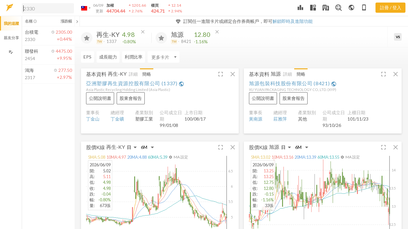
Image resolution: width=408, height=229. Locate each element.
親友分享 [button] (11, 37)
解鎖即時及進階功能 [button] (293, 21)
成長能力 (108, 56)
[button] (46, 8)
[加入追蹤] (86, 38)
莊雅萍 (280, 118)
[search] (48, 8)
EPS (87, 56)
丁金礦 (117, 118)
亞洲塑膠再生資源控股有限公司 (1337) (135, 83)
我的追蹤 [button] (11, 23)
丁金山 (92, 118)
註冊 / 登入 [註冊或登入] (390, 7)
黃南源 (255, 118)
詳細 (133, 74)
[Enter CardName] (163, 57)
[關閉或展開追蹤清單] (77, 21)
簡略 (146, 74)
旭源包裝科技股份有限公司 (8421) (293, 83)
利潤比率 (133, 56)
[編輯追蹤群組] (10, 52)
